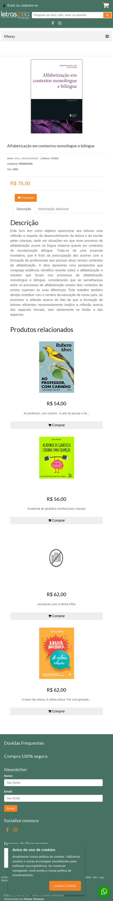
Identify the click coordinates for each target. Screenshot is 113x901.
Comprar (25, 197)
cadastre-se (29, 5)
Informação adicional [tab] (53, 209)
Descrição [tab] (24, 209)
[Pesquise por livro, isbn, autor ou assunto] (67, 15)
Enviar (11, 808)
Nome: (8, 776)
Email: (8, 791)
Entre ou (13, 5)
